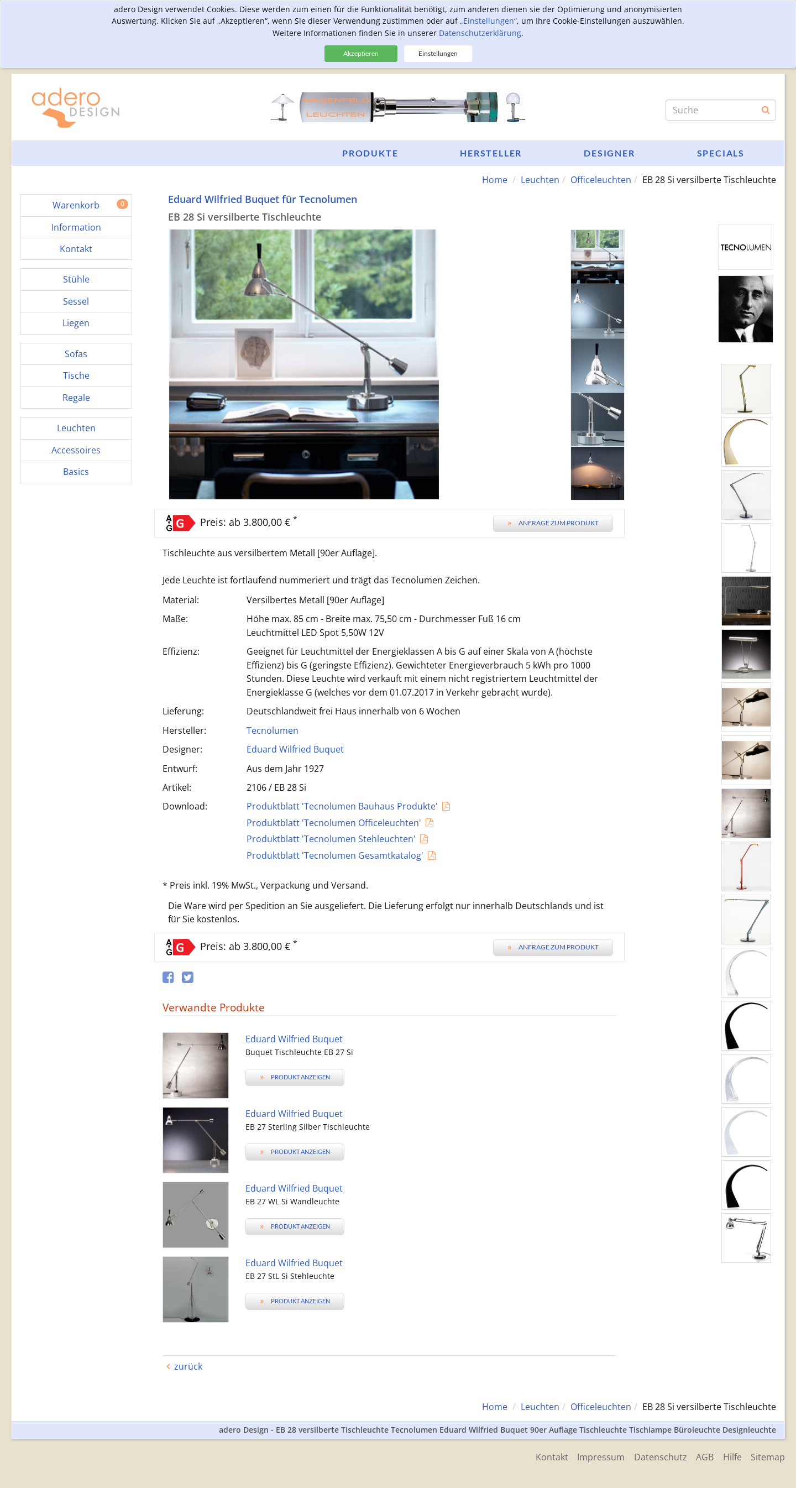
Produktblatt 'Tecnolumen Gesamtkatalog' (335, 855)
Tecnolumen (272, 730)
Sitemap (768, 1456)
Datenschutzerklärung (480, 33)
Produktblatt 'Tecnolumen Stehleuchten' (331, 839)
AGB (701, 1456)
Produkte (370, 153)
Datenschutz (654, 1456)
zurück (188, 1366)
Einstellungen (438, 53)
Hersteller (491, 153)
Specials (721, 153)
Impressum (593, 1456)
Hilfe (730, 1456)
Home (494, 180)
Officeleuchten (600, 180)
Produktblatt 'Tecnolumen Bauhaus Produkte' (342, 806)
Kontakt (542, 1456)
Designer (609, 153)
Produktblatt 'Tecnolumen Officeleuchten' (334, 822)
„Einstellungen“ (488, 20)
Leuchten (540, 180)
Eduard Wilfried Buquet (295, 749)
